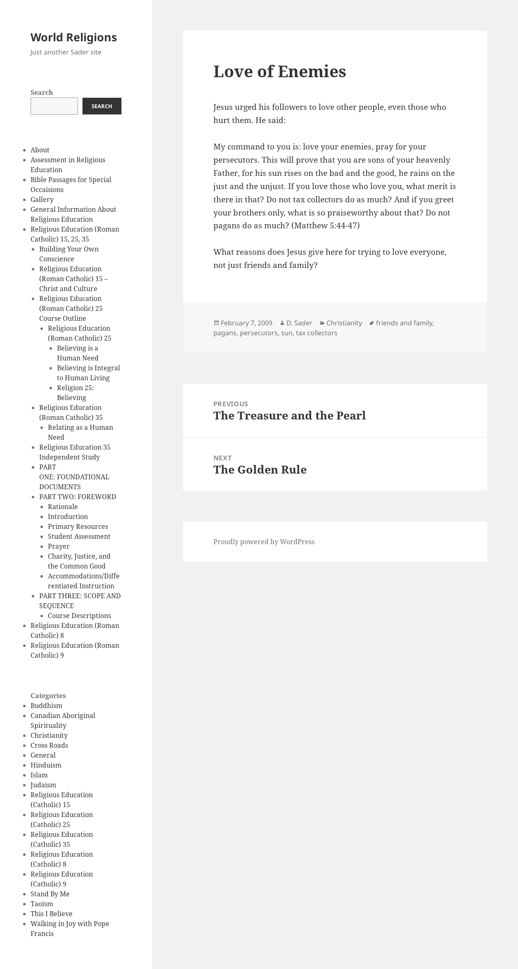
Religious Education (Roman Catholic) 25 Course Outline (71, 308)
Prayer (59, 546)
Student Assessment (79, 536)
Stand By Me (50, 893)
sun (287, 332)
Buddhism (46, 705)
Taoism (42, 903)
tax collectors (317, 332)
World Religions (74, 37)
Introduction (68, 516)
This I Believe (52, 913)
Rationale (63, 506)
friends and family (404, 322)
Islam (39, 774)
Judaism (43, 784)
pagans (225, 332)
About (40, 149)
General (43, 755)
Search (42, 92)
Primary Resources (78, 526)
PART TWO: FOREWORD (77, 496)
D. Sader (299, 322)
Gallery (42, 199)
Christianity (49, 735)
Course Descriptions (79, 615)
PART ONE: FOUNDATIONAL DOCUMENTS (74, 476)
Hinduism (46, 765)
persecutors (259, 332)
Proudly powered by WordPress (264, 541)
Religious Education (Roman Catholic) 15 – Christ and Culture (73, 278)
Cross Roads (49, 745)
